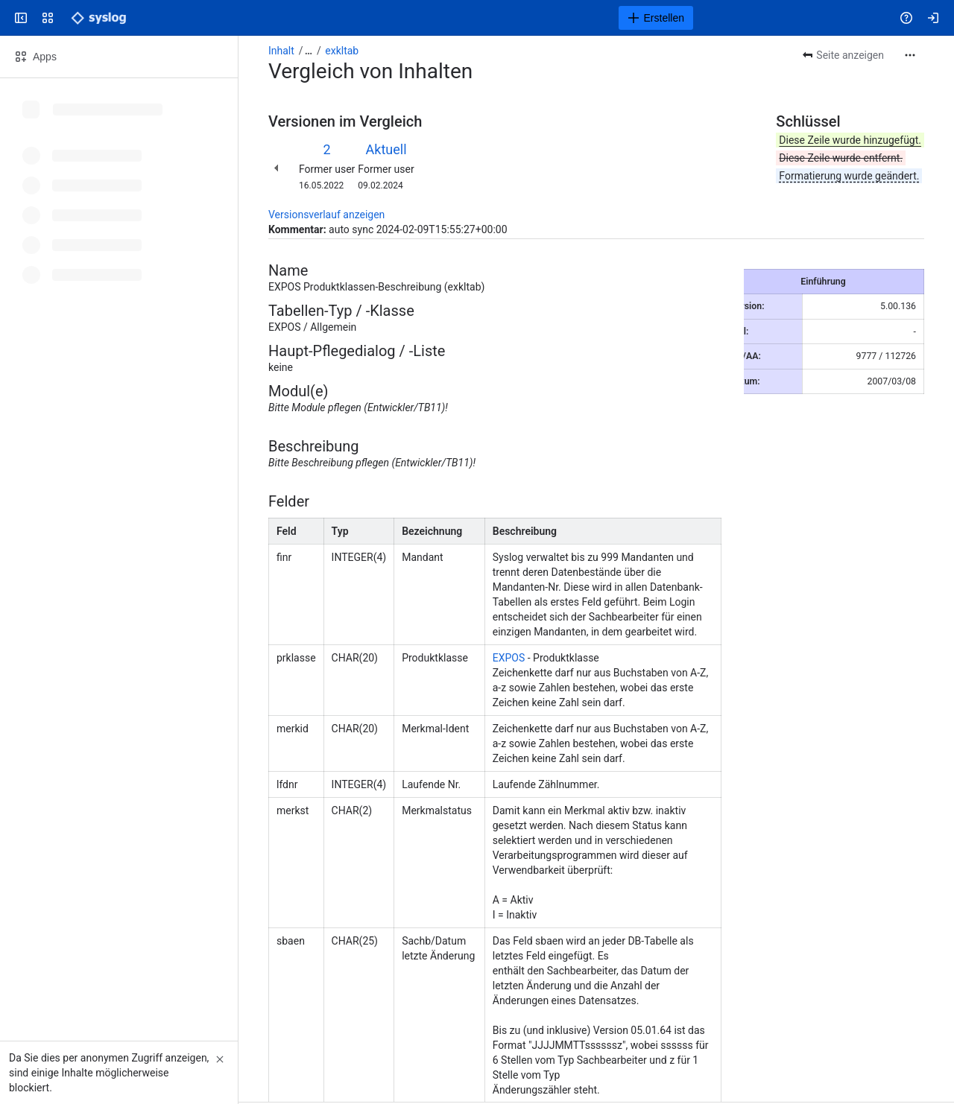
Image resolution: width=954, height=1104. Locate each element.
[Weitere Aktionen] (910, 55)
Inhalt (281, 51)
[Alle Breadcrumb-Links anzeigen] (308, 50)
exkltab (341, 51)
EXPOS (509, 658)
